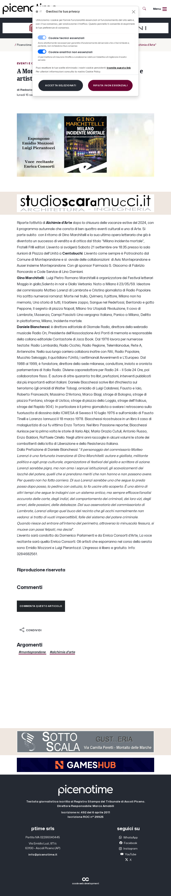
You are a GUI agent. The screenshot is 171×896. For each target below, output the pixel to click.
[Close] (133, 12)
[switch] (42, 51)
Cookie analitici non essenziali (70, 52)
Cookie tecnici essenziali (66, 38)
